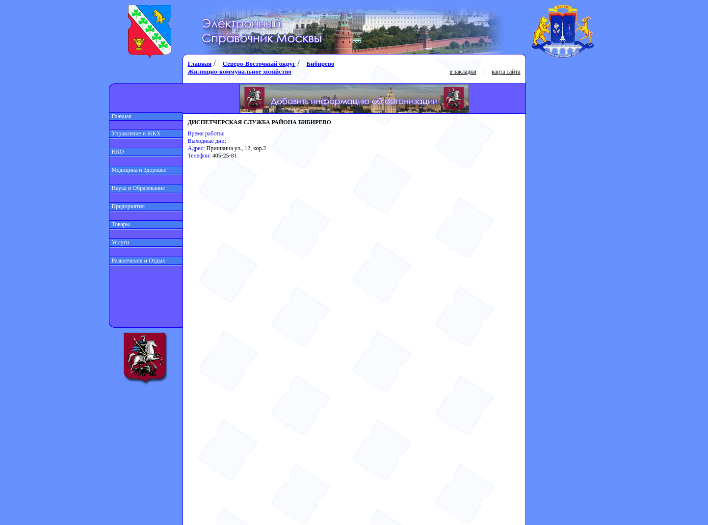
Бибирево (321, 63)
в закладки (463, 71)
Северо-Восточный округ (259, 63)
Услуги (119, 242)
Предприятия (127, 206)
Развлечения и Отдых (137, 260)
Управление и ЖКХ (135, 133)
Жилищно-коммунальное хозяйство (239, 71)
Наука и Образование (137, 187)
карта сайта (506, 71)
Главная (120, 116)
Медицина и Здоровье (138, 169)
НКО (116, 151)
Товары (119, 224)
